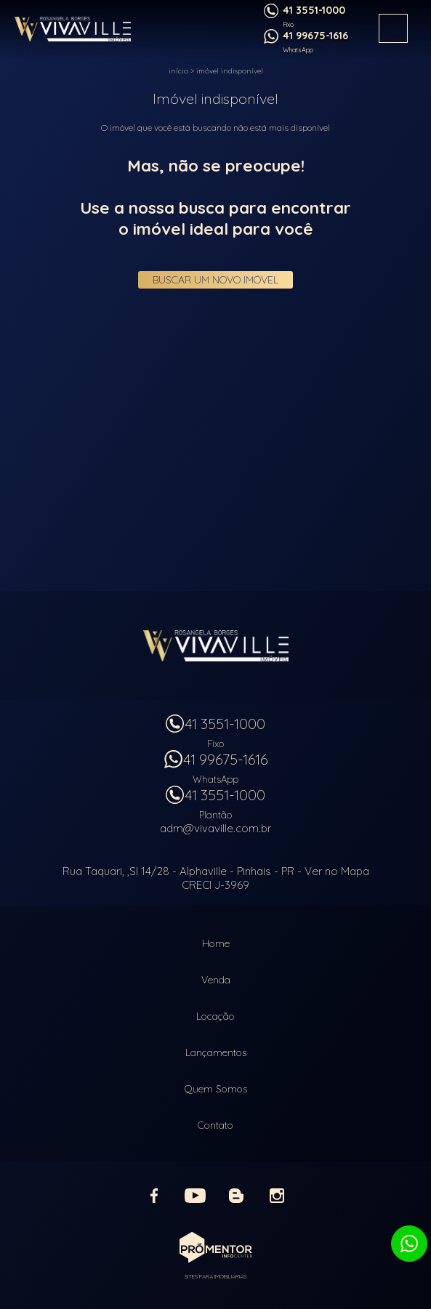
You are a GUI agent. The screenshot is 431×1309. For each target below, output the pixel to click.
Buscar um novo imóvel (215, 279)
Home (216, 943)
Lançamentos (215, 1052)
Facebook (154, 1195)
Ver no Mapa (337, 871)
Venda (215, 979)
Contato (215, 1125)
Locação (215, 1016)
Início (178, 71)
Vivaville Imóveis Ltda (216, 645)
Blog (236, 1195)
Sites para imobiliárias (215, 1276)
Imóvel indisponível (229, 71)
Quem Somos (216, 1088)
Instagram (276, 1195)
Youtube (195, 1195)
